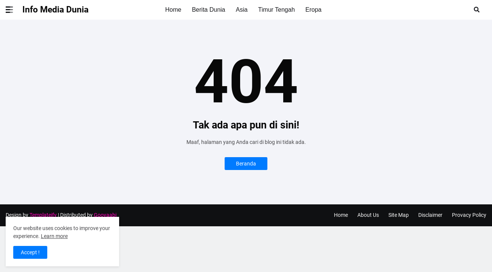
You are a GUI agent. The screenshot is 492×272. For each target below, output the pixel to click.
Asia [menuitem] (241, 9)
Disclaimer (430, 215)
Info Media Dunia (55, 10)
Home (341, 215)
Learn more (54, 236)
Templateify (43, 215)
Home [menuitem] (173, 9)
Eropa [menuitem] (314, 9)
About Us (368, 215)
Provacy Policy (469, 215)
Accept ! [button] (30, 252)
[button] (14, 10)
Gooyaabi (105, 215)
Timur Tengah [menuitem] (276, 9)
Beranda (246, 164)
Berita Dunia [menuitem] (208, 9)
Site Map (398, 215)
